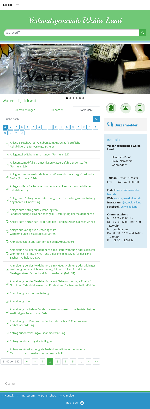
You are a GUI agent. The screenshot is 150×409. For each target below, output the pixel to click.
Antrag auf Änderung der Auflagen (29, 341)
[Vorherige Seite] (35, 361)
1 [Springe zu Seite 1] (42, 361)
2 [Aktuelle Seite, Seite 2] (50, 361)
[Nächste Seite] (88, 361)
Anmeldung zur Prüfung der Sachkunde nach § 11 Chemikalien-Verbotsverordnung (46, 323)
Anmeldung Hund (18, 301)
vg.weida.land (129, 206)
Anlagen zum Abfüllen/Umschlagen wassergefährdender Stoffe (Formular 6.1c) (46, 164)
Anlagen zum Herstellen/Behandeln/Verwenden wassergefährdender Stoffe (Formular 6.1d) (50, 176)
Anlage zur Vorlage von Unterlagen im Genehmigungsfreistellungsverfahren (31, 232)
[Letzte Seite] (96, 361)
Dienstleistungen (24, 110)
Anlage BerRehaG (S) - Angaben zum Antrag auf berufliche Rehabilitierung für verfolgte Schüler (43, 144)
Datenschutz (48, 395)
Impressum (27, 395)
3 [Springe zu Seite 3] (57, 361)
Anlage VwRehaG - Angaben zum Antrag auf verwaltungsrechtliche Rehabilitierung (48, 188)
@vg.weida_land (131, 202)
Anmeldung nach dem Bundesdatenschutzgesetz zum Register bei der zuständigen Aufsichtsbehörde (51, 311)
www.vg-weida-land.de (127, 198)
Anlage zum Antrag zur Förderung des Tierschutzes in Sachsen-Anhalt (50, 222)
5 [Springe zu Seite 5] (73, 361)
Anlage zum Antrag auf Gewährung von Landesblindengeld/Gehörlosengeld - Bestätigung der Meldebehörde (50, 212)
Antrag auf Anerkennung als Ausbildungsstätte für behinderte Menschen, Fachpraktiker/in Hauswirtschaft (45, 351)
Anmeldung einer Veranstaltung (27, 293)
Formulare (86, 110)
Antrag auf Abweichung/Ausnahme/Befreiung (35, 333)
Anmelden (68, 395)
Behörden (57, 110)
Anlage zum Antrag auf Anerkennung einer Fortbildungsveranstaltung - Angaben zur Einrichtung (51, 200)
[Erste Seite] (27, 361)
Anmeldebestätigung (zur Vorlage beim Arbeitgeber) (40, 241)
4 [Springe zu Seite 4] (65, 361)
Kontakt (9, 395)
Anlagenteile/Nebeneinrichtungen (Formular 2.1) (37, 154)
